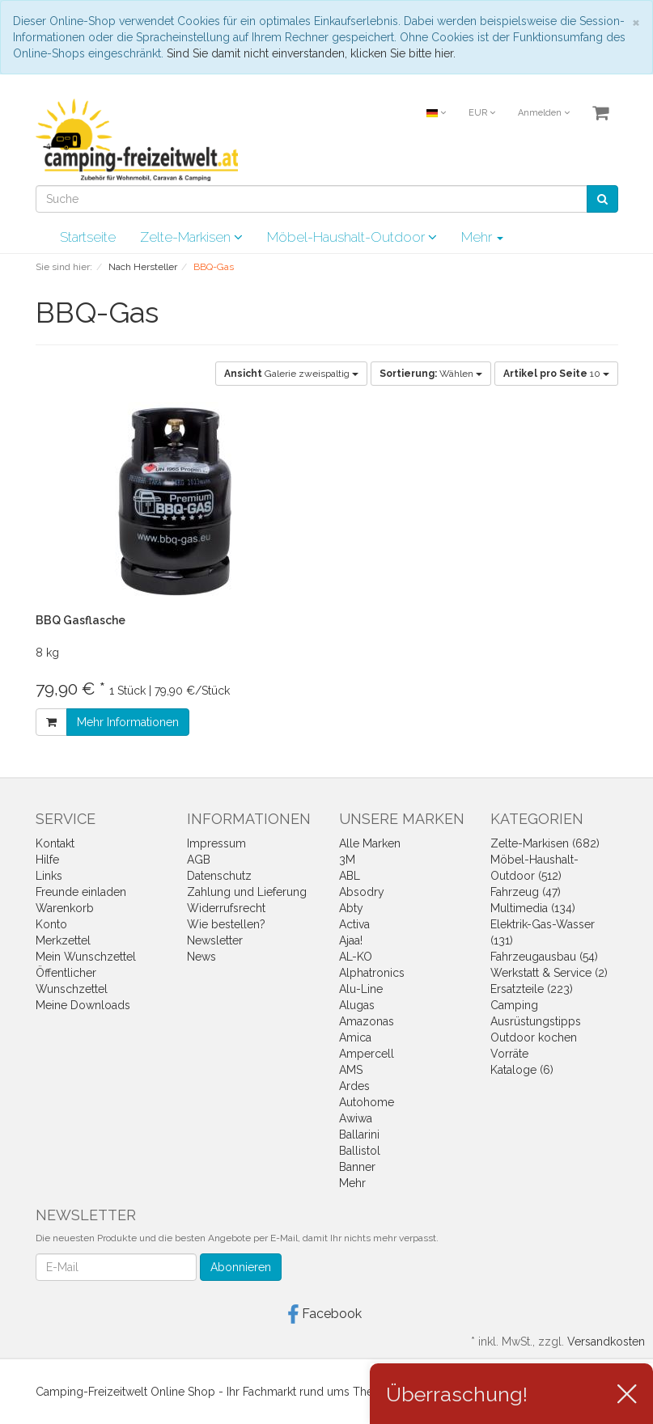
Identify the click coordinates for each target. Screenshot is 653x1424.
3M (347, 859)
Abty (351, 908)
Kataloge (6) (521, 1069)
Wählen (431, 373)
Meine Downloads (83, 1005)
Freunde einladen (81, 891)
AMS (351, 1069)
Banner (357, 1166)
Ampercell (366, 1053)
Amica (355, 1037)
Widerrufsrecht (226, 908)
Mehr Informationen (128, 722)
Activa (354, 924)
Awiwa (355, 1118)
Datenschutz (219, 875)
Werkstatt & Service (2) (549, 972)
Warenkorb (65, 908)
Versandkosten (606, 1341)
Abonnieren (240, 1267)
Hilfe (47, 859)
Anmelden (544, 113)
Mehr (482, 237)
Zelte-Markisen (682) (545, 843)
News (201, 956)
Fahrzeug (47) (525, 891)
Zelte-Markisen (191, 237)
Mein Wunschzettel (86, 956)
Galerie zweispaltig (291, 373)
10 (556, 373)
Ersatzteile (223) (531, 988)
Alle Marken (370, 843)
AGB (198, 859)
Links (49, 875)
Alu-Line (361, 988)
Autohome (366, 1102)
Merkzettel (63, 940)
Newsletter (215, 940)
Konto (51, 924)
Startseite (88, 237)
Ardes (354, 1086)
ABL (349, 875)
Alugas (357, 1005)
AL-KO (355, 956)
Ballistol (359, 1150)
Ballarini (359, 1134)
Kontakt (55, 843)
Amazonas (366, 1021)
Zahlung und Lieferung (247, 891)
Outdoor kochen (533, 1037)
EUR (482, 113)
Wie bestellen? (226, 924)
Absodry (361, 891)
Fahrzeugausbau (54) (544, 956)
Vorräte (509, 1053)
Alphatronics (372, 972)
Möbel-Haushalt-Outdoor (352, 237)
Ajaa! (351, 940)
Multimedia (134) (532, 908)
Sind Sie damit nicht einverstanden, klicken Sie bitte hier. (311, 53)
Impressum (216, 843)
